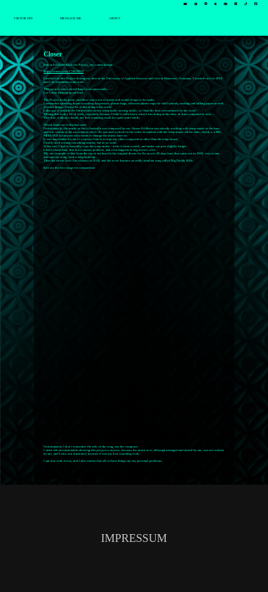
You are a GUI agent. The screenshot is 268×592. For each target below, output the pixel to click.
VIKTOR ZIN (23, 18)
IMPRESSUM (134, 538)
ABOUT (114, 18)
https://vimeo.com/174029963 (64, 71)
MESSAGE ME (70, 18)
